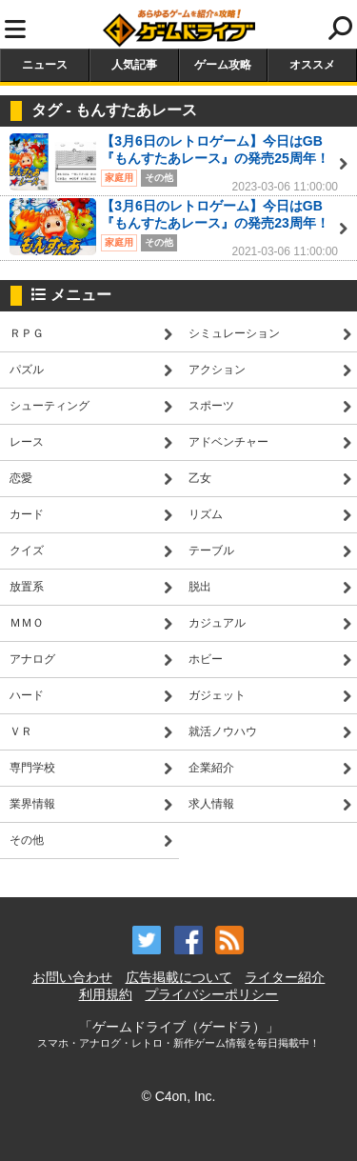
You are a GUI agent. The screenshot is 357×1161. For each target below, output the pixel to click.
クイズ (27, 550)
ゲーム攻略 (222, 64)
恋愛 (21, 478)
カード (27, 514)
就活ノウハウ (222, 731)
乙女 (199, 478)
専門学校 (32, 767)
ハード (27, 695)
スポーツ (211, 405)
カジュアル (217, 623)
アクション (217, 369)
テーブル (211, 550)
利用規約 (105, 994)
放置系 (27, 586)
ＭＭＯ (27, 623)
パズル (27, 369)
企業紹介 (211, 767)
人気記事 (134, 64)
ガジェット (217, 695)
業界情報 (32, 804)
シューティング (49, 405)
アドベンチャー (228, 442)
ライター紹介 (285, 977)
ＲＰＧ (27, 333)
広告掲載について (179, 977)
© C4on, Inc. (178, 1096)
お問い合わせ (72, 977)
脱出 (199, 586)
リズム (205, 514)
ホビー (205, 659)
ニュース (45, 64)
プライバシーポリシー (211, 994)
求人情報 (211, 804)
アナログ (32, 659)
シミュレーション (234, 333)
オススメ (312, 64)
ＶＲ (21, 731)
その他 (27, 840)
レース (27, 442)
